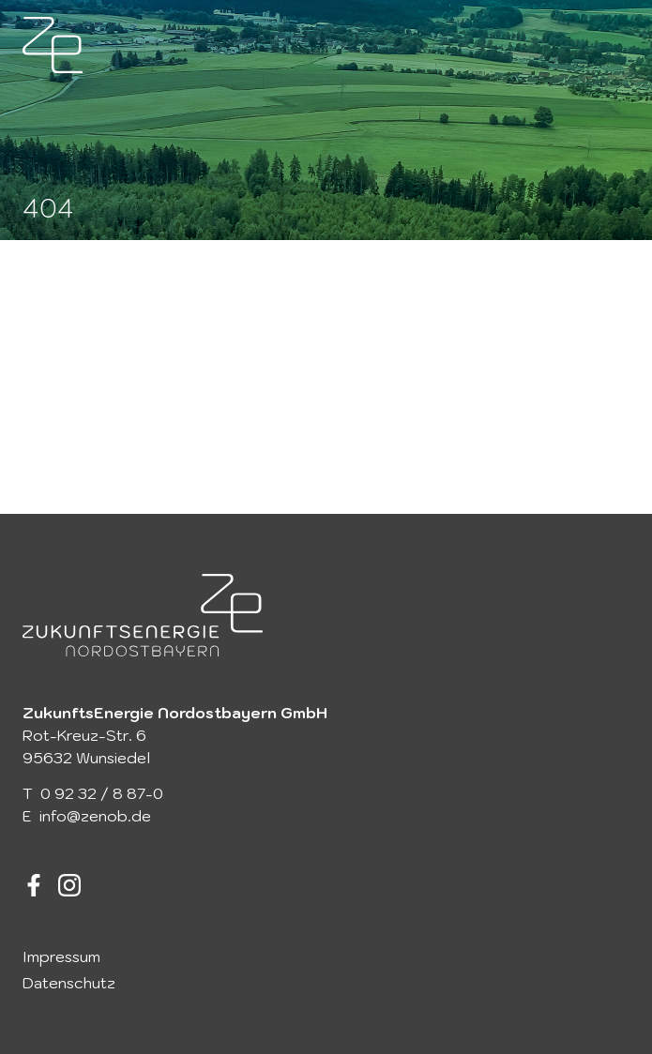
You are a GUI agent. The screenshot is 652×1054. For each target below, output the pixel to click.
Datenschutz (69, 982)
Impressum (61, 956)
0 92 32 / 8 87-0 (101, 793)
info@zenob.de (95, 815)
